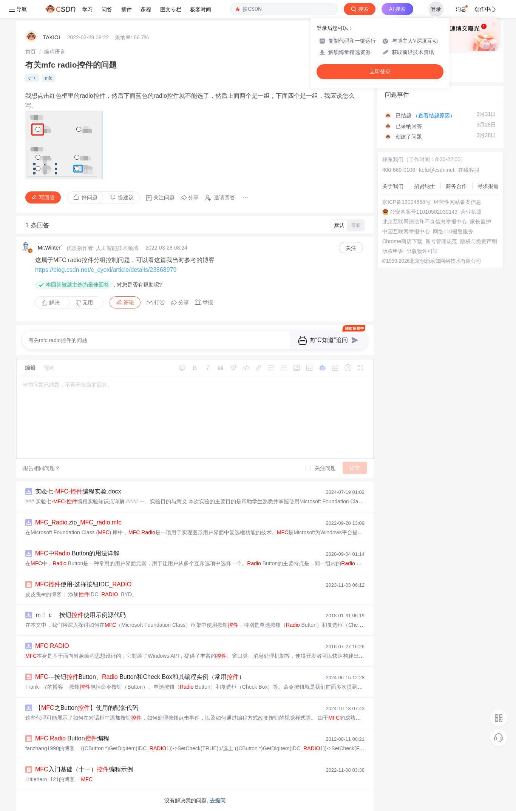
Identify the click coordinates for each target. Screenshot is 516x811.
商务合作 (456, 186)
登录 (436, 9)
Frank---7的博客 (44, 687)
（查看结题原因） (434, 116)
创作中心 (485, 9)
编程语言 (54, 52)
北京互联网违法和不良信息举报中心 (424, 222)
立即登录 (380, 71)
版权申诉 (392, 251)
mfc (48, 78)
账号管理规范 (441, 241)
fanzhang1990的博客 (50, 748)
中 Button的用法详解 (77, 553)
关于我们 (392, 186)
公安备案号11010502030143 (423, 212)
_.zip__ (78, 522)
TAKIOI (51, 37)
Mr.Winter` (50, 248)
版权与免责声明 (478, 241)
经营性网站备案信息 (457, 202)
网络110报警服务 (453, 231)
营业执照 (471, 212)
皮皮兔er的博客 (43, 594)
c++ (32, 78)
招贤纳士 (424, 186)
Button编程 (72, 738)
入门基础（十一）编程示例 (84, 769)
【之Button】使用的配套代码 (86, 708)
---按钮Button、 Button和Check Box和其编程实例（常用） (140, 677)
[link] (30, 52)
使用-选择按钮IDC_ (83, 584)
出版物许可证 (422, 251)
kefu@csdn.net (436, 170)
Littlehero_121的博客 (50, 779)
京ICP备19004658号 (406, 202)
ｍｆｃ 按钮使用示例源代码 (80, 615)
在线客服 (468, 170)
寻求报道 (488, 186)
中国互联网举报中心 (406, 231)
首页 (30, 52)
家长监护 (480, 222)
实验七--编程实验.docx (78, 491)
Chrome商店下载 (402, 241)
